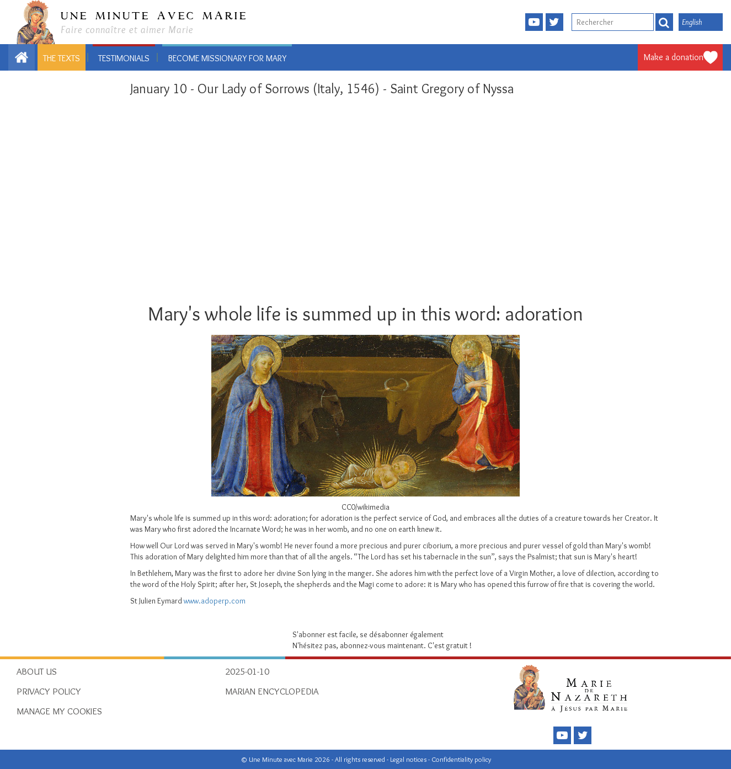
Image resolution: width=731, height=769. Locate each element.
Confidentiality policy (461, 759)
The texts (61, 58)
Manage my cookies (59, 711)
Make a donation (673, 57)
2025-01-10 (247, 671)
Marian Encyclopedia (271, 691)
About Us (37, 671)
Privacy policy (49, 691)
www (191, 601)
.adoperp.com (222, 601)
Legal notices (409, 759)
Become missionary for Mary (227, 58)
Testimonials (124, 58)
